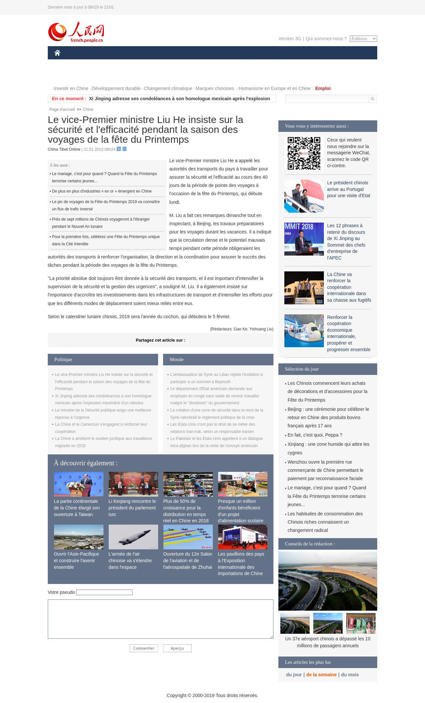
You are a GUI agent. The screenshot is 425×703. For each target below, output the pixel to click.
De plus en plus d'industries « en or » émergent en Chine (102, 191)
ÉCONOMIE (94, 62)
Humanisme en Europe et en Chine (275, 88)
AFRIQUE (152, 62)
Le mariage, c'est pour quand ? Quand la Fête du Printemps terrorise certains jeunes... (104, 177)
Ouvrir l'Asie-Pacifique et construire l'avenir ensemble (76, 560)
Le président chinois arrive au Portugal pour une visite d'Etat (348, 189)
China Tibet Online (64, 149)
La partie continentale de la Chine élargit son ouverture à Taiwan (77, 508)
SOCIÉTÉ (240, 62)
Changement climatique (168, 88)
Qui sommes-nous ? (326, 38)
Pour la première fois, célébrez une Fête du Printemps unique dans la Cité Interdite (106, 240)
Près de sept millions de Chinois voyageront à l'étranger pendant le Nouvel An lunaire (101, 223)
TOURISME (323, 62)
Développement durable (116, 88)
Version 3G (289, 38)
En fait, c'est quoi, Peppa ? (315, 435)
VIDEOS (67, 75)
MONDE (124, 62)
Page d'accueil (62, 109)
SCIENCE (181, 62)
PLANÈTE (269, 62)
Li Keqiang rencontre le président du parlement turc (132, 508)
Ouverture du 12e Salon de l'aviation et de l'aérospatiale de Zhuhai (187, 560)
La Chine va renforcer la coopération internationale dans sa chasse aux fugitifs (349, 287)
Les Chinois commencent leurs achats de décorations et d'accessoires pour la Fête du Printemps (327, 391)
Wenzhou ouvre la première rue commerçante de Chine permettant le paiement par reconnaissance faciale (325, 470)
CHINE (66, 62)
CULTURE (210, 62)
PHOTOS (354, 62)
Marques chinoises (215, 88)
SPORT (295, 62)
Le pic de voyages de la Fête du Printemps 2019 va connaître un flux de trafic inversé (106, 205)
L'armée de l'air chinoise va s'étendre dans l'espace (130, 560)
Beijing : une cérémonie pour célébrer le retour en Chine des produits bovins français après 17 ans (328, 417)
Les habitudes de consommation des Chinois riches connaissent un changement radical (325, 522)
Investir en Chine (71, 88)
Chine (88, 109)
